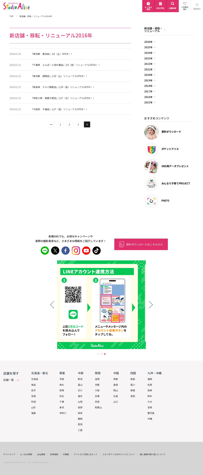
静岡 (80, 418)
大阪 (97, 390)
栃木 (61, 384)
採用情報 (54, 454)
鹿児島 (150, 413)
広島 (115, 396)
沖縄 (149, 418)
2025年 (148, 47)
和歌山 (98, 407)
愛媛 (132, 390)
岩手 (33, 390)
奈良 (97, 401)
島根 (115, 384)
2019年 (148, 80)
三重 (80, 430)
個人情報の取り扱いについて (152, 454)
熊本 (149, 396)
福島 (33, 413)
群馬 (61, 390)
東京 (61, 407)
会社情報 (41, 454)
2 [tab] (101, 354)
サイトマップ (9, 454)
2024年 (148, 53)
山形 (33, 407)
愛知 (80, 424)
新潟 (80, 379)
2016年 (148, 97)
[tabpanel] (101, 304)
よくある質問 (26, 454)
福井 (80, 396)
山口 (115, 401)
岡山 (115, 390)
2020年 (148, 75)
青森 (33, 384)
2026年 (148, 42)
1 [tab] (98, 354)
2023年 (148, 58)
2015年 (148, 102)
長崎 (149, 390)
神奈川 (62, 413)
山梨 (80, 401)
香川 (132, 384)
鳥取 (115, 379)
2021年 (148, 69)
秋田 (33, 401)
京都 (97, 384)
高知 (132, 396)
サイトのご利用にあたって (85, 454)
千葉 (61, 401)
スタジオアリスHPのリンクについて (118, 454)
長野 (80, 407)
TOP (11, 16)
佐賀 (149, 384)
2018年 (148, 86)
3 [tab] (105, 354)
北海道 (34, 379)
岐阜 (80, 413)
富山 (80, 384)
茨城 (61, 379)
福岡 (149, 379)
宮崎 (149, 407)
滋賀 (97, 379)
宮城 (33, 396)
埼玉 (61, 396)
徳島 (132, 379)
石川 (80, 390)
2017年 (148, 91)
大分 (149, 401)
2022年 (148, 64)
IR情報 (66, 454)
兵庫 (97, 396)
